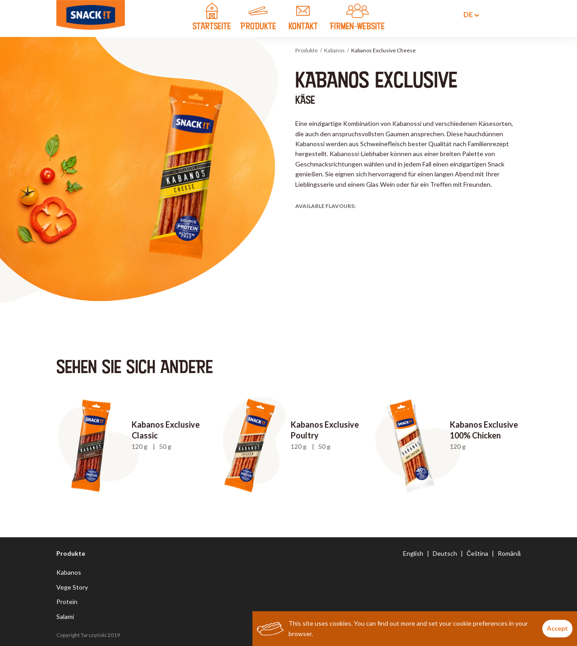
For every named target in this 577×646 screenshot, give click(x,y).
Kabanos (334, 50)
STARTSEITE (211, 18)
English (413, 553)
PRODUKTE (258, 18)
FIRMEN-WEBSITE (357, 18)
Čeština (477, 553)
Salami (65, 616)
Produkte (306, 50)
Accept (557, 628)
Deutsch (445, 553)
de (466, 14)
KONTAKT (303, 18)
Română (509, 553)
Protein (67, 601)
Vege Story (72, 587)
